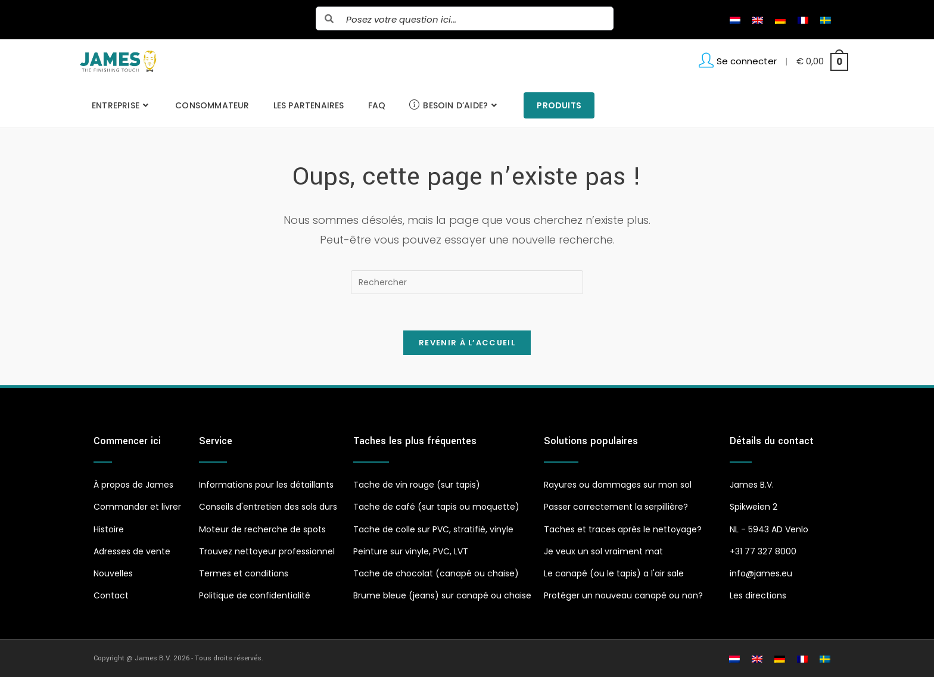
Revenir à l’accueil (467, 342)
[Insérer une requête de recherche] (467, 282)
